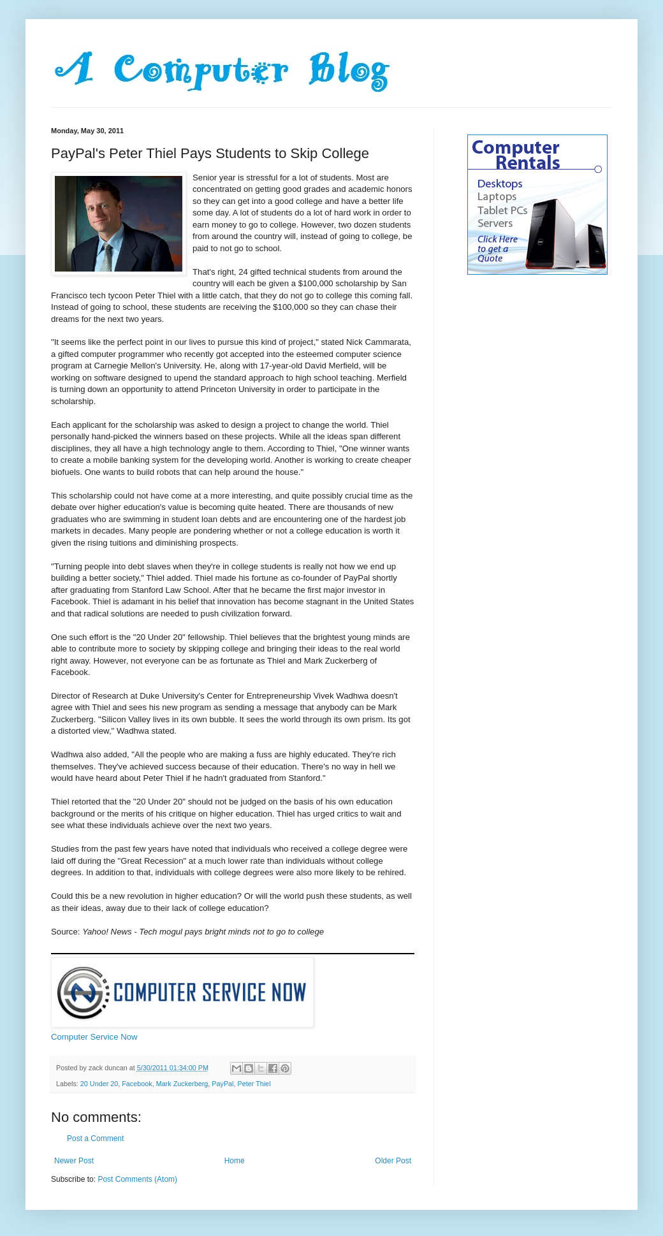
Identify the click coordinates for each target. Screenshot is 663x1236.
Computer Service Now (94, 1037)
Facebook (137, 1083)
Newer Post (74, 1160)
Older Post (393, 1160)
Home (234, 1160)
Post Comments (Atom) (137, 1179)
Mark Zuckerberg (182, 1083)
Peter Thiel (254, 1083)
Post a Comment (95, 1138)
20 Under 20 (99, 1083)
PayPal (222, 1083)
